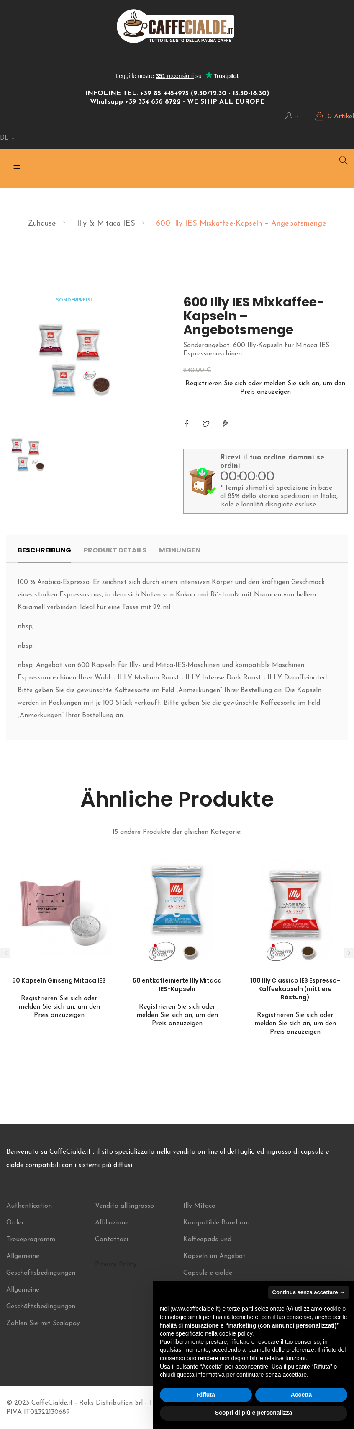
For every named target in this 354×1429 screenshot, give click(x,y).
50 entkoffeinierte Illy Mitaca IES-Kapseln (177, 984)
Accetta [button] (301, 1394)
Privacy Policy (115, 1264)
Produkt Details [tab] (115, 550)
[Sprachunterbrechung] (7, 138)
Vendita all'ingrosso (124, 1206)
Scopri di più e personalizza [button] (253, 1412)
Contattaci (111, 1239)
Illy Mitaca (199, 1206)
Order (15, 1222)
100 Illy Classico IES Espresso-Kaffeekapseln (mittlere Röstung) (295, 988)
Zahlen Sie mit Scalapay (43, 1323)
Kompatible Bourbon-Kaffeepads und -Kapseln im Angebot (216, 1239)
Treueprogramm (30, 1239)
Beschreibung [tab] (44, 550)
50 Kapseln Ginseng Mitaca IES (59, 980)
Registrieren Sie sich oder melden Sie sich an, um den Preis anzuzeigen (59, 1007)
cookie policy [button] (235, 1333)
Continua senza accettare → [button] (308, 1292)
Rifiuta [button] (206, 1394)
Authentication (29, 1206)
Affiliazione (111, 1222)
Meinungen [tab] (179, 550)
